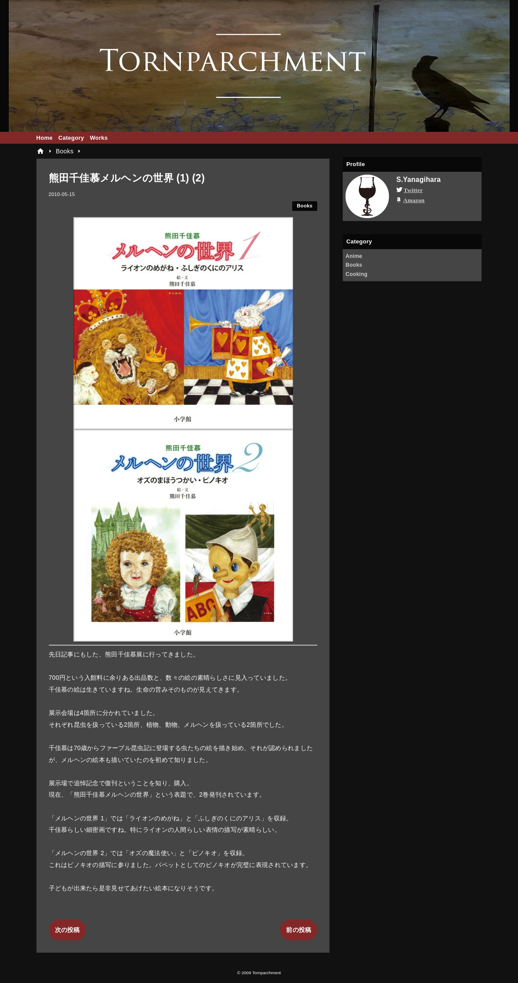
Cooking (356, 274)
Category (71, 137)
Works (99, 137)
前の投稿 (298, 929)
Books (305, 205)
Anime (353, 256)
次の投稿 (67, 929)
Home (44, 137)
